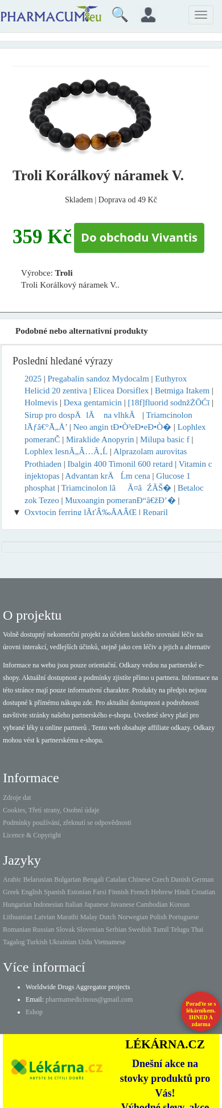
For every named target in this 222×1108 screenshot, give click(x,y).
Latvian (44, 917)
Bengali (93, 879)
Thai (197, 929)
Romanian (17, 929)
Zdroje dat (17, 798)
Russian (43, 929)
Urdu (85, 942)
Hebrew (161, 892)
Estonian (79, 892)
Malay (89, 917)
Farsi (99, 892)
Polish (158, 917)
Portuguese (183, 917)
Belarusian (37, 879)
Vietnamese (110, 942)
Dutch (107, 917)
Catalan (116, 879)
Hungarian (17, 904)
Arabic (12, 879)
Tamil (161, 929)
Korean (180, 904)
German (203, 879)
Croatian (203, 892)
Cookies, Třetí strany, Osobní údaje (51, 810)
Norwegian (133, 917)
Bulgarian (67, 879)
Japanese (96, 904)
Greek (11, 892)
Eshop (34, 1012)
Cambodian (151, 904)
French (139, 892)
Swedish (139, 929)
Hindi (182, 892)
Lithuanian (17, 917)
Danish (180, 879)
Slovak (65, 929)
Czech (160, 879)
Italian (74, 904)
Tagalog (13, 942)
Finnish (118, 892)
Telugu (179, 929)
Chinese (139, 879)
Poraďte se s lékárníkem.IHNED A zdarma (201, 1014)
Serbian (116, 929)
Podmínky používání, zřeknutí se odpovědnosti (67, 823)
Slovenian (90, 929)
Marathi (68, 917)
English (31, 892)
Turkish (36, 942)
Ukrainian (62, 942)
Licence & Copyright (32, 835)
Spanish (54, 892)
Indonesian (49, 904)
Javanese (122, 904)
